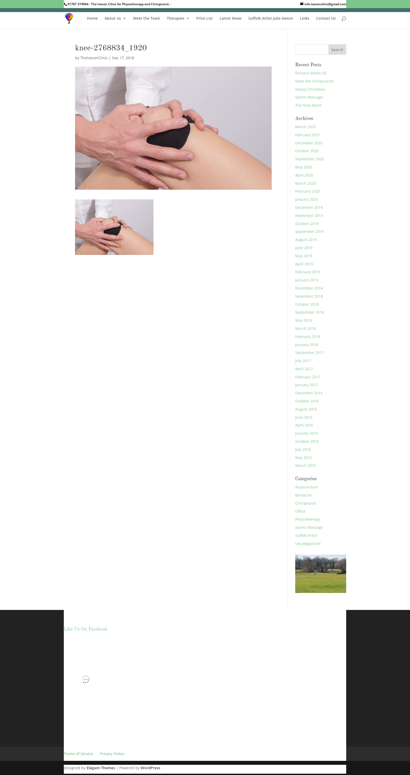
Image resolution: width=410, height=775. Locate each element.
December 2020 (309, 142)
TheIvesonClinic (94, 57)
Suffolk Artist (306, 535)
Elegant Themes (101, 767)
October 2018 (307, 304)
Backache (303, 495)
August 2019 (306, 239)
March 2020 (305, 183)
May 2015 (303, 457)
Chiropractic (306, 503)
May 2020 (303, 167)
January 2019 (306, 279)
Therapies (175, 19)
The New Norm (308, 105)
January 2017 (306, 384)
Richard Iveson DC (311, 72)
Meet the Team (146, 19)
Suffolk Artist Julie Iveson (270, 19)
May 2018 (303, 320)
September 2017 (309, 352)
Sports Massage (309, 97)
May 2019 (303, 255)
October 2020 (307, 150)
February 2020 (307, 191)
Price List (204, 19)
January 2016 (306, 433)
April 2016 (304, 425)
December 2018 (309, 288)
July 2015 (303, 449)
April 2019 (304, 263)
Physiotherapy (307, 519)
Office (300, 511)
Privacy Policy (112, 753)
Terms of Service (78, 753)
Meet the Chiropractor (314, 81)
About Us (113, 19)
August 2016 (306, 409)
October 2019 (307, 223)
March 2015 (305, 465)
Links (304, 19)
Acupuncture (306, 486)
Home (92, 19)
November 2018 (309, 296)
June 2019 (303, 247)
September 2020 (309, 158)
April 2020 (304, 175)
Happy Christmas (310, 89)
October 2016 (307, 401)
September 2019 (309, 231)
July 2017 (303, 360)
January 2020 (306, 199)
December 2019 (309, 207)
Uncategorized (308, 543)
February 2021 (307, 134)
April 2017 (304, 368)
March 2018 (305, 328)
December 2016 (309, 392)
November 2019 (309, 215)
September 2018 (309, 312)
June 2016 (303, 417)
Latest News (231, 19)
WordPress (150, 767)
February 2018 (307, 336)
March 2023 (305, 126)
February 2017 (307, 376)
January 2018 (306, 344)
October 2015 (307, 441)
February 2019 (307, 271)
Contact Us (326, 19)
